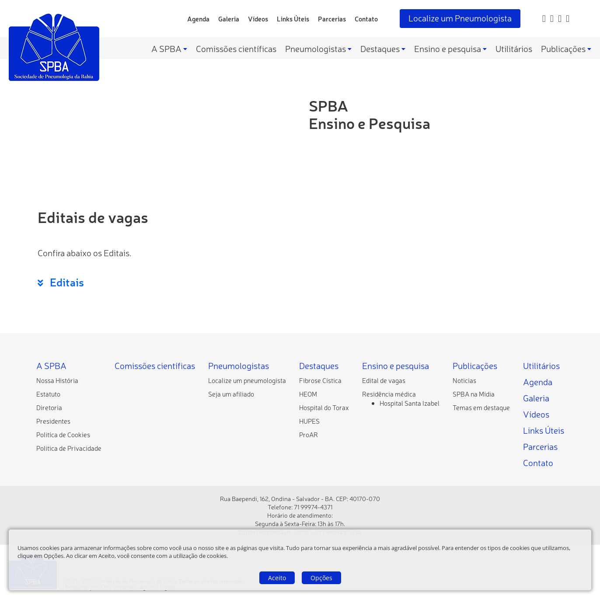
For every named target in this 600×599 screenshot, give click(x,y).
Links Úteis (293, 18)
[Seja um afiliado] (231, 393)
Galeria (228, 18)
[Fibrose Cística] (320, 380)
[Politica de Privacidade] (68, 448)
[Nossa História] (57, 380)
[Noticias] (464, 380)
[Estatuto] (48, 393)
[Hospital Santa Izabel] (410, 402)
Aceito (277, 578)
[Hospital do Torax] (324, 407)
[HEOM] (308, 393)
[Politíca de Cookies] (63, 434)
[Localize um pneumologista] (247, 380)
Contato (366, 18)
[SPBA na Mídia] (474, 393)
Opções (321, 578)
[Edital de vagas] (383, 380)
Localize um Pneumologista (460, 18)
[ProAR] (308, 434)
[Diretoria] (49, 407)
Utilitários (513, 48)
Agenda (198, 18)
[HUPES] (309, 420)
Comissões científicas (236, 48)
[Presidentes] (53, 420)
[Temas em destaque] (481, 407)
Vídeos (258, 18)
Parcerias (332, 18)
